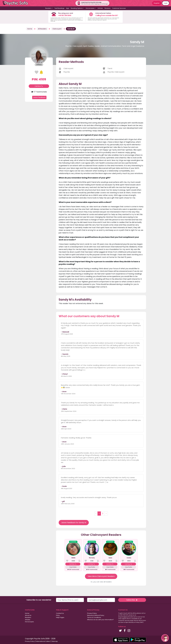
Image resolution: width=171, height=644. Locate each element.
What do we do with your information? (100, 620)
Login (166, 3)
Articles (100, 8)
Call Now (39, 86)
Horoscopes (29, 622)
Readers (28, 617)
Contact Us (60, 613)
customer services (124, 620)
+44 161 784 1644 (64, 15)
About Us (28, 615)
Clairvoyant (57, 29)
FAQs (58, 615)
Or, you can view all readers (101, 582)
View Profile (72, 567)
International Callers (43, 641)
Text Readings (59, 8)
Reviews (107, 8)
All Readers (42, 29)
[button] (165, 638)
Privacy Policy (92, 613)
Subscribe (132, 600)
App (67, 8)
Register (157, 3)
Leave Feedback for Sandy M (73, 522)
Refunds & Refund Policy (95, 615)
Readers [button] (48, 8)
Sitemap (55, 641)
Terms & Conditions (94, 617)
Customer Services (119, 8)
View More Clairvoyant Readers (101, 576)
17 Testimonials (39, 92)
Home (29, 29)
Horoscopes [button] (90, 8)
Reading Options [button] (77, 8)
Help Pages (60, 617)
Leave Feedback (39, 97)
